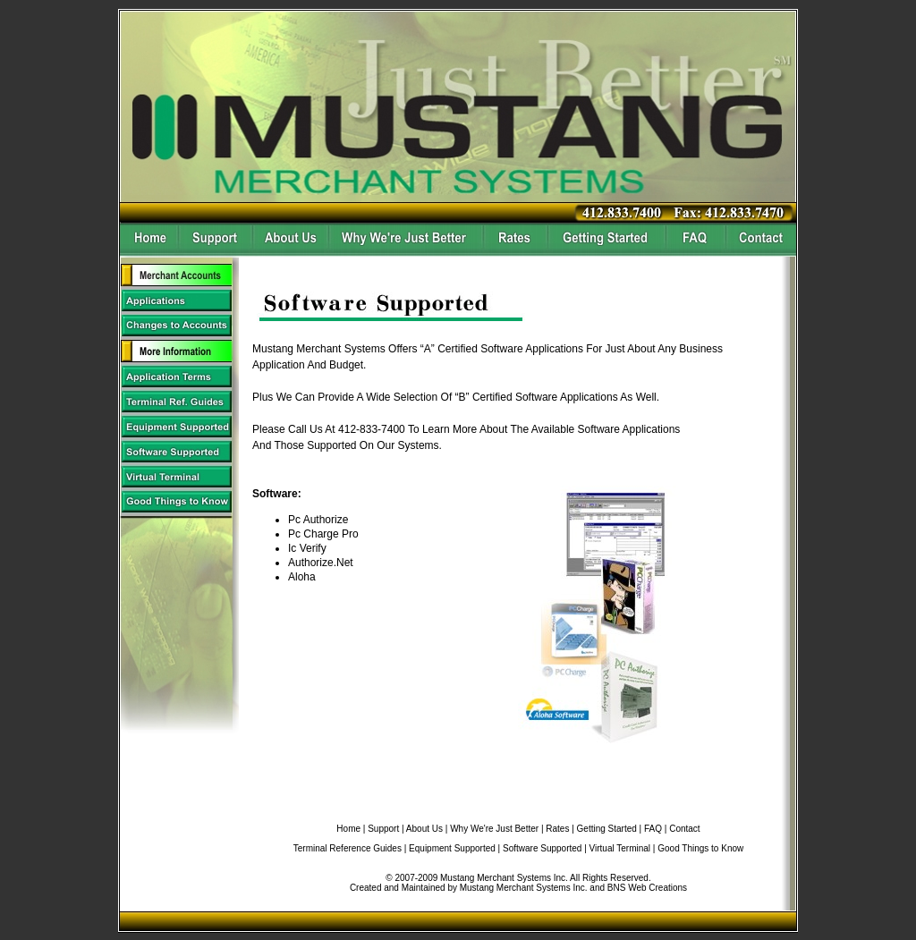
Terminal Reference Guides (347, 848)
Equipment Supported (452, 848)
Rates (557, 829)
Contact (684, 829)
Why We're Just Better (494, 829)
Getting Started (607, 829)
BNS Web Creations (647, 888)
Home (348, 829)
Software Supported (542, 848)
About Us (424, 829)
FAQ (653, 829)
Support (383, 829)
